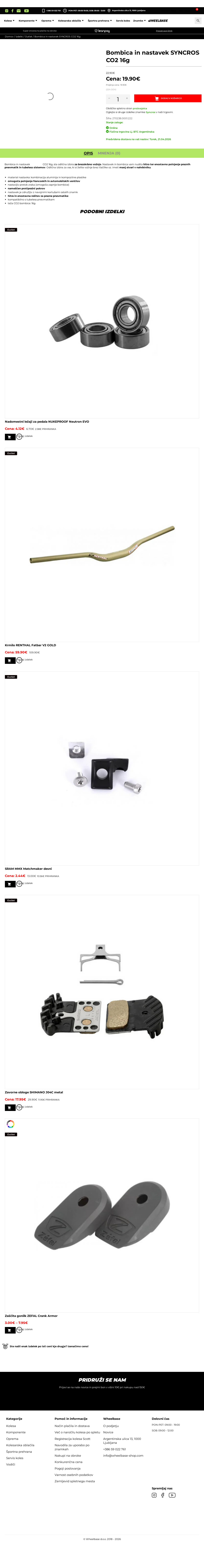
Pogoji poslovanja (68, 1472)
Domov (9, 36)
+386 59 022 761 (53, 10)
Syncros (151, 112)
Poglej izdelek (194, 437)
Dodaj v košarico (173, 99)
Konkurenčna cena (69, 1465)
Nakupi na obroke (68, 1459)
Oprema (69, 20)
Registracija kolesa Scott (72, 1442)
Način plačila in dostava (72, 1429)
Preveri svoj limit (164, 31)
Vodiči (10, 1468)
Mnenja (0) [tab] (109, 153)
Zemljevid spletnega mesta (75, 1484)
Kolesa (31, 20)
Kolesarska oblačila (92, 20)
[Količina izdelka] (120, 99)
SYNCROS (37, 164)
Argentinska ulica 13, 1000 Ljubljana (126, 10)
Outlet (28, 36)
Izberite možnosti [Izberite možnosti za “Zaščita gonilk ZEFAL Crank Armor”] (25, 1333)
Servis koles (144, 20)
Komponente (49, 20)
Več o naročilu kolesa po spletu (77, 1435)
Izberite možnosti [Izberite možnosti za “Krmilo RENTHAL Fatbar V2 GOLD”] (25, 661)
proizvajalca (140, 108)
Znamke (161, 20)
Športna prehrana (121, 20)
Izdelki (19, 36)
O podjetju (111, 1429)
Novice (108, 1435)
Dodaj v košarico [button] (24, 437)
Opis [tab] (88, 153)
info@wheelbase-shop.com (123, 1459)
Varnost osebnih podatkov (74, 1478)
